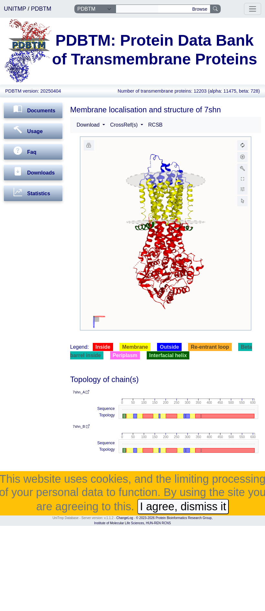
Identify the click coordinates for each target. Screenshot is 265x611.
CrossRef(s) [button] (124, 125)
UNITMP (16, 9)
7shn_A (81, 392)
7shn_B (81, 426)
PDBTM (41, 9)
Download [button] (89, 125)
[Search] (137, 9)
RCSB (155, 125)
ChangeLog (124, 518)
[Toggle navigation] (252, 9)
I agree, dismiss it (183, 506)
